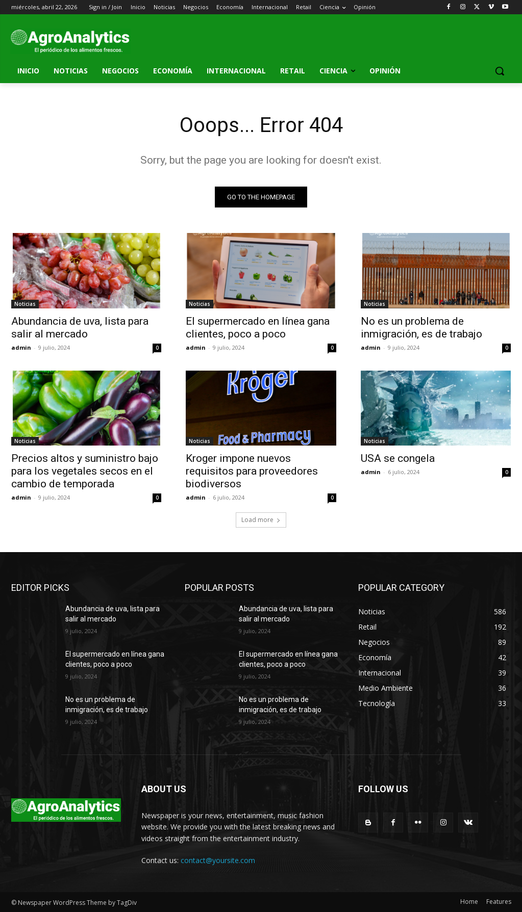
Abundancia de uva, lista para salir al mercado (79, 327)
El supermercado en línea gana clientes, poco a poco (258, 327)
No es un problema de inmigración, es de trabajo (421, 327)
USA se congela (398, 458)
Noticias (25, 303)
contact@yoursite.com (218, 860)
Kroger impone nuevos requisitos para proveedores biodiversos (252, 471)
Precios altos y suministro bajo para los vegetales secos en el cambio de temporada (84, 471)
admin (21, 347)
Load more (261, 519)
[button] (499, 71)
